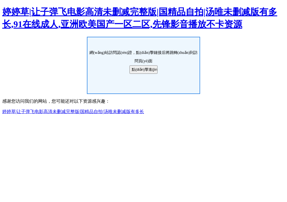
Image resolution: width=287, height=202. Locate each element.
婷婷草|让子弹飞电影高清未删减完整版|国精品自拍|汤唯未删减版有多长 (73, 111)
